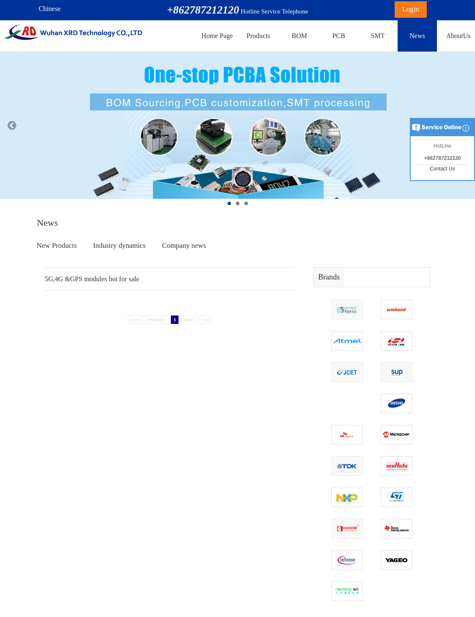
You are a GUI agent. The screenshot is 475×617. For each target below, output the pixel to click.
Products (258, 35)
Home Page (217, 35)
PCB (338, 35)
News (417, 35)
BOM (299, 35)
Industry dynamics (119, 245)
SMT (378, 35)
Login (410, 9)
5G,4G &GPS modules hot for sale (92, 278)
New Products (57, 245)
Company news (184, 245)
